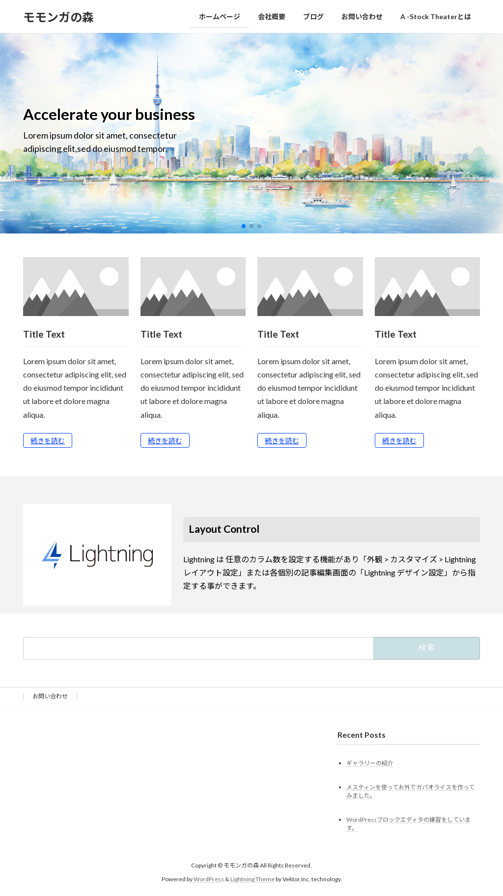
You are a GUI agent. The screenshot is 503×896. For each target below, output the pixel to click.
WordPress (209, 879)
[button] (244, 226)
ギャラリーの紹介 (369, 762)
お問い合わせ (50, 696)
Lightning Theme (252, 879)
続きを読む (47, 440)
